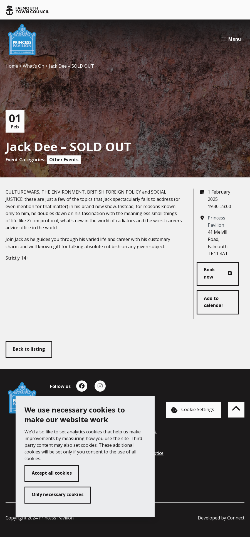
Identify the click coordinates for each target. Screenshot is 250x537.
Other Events (63, 160)
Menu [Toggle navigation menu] (231, 39)
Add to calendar (213, 302)
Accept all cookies (52, 473)
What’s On (33, 66)
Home (12, 66)
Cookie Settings (192, 409)
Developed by (221, 518)
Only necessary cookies (57, 494)
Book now (209, 273)
